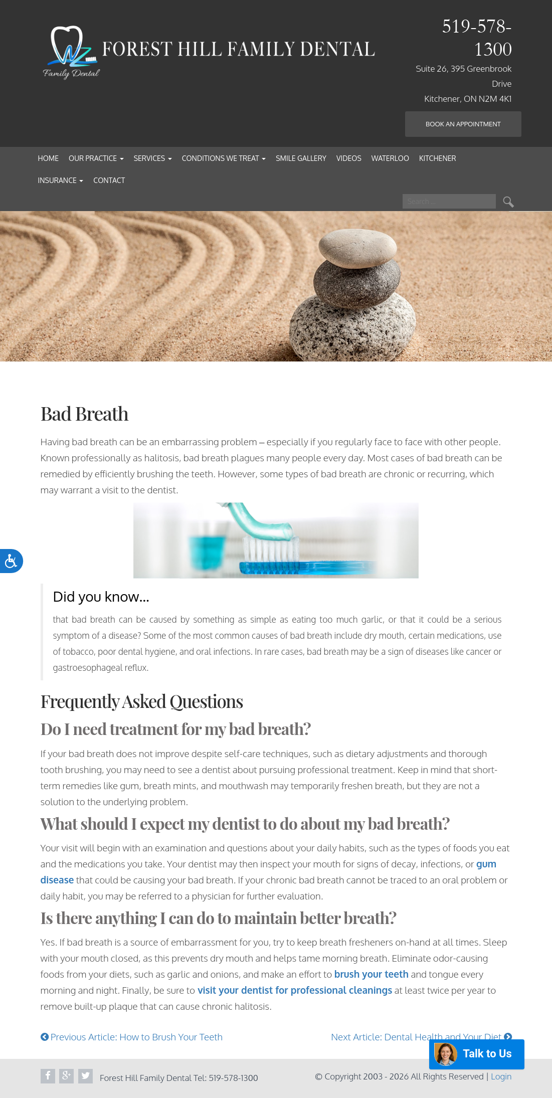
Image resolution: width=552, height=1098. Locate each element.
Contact (109, 180)
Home (48, 158)
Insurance (61, 180)
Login (501, 1076)
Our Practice (96, 158)
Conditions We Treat (224, 158)
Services (153, 158)
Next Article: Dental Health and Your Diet (421, 1036)
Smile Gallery (301, 158)
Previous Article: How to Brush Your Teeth (132, 1036)
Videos (348, 158)
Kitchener (437, 158)
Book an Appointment (463, 124)
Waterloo (390, 158)
